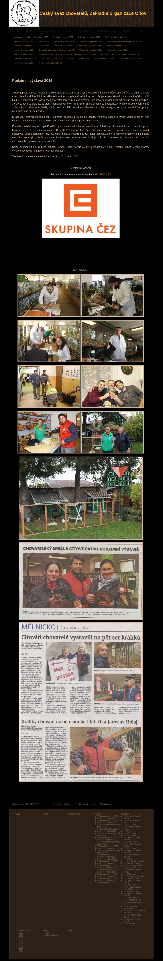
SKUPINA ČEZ (102, 174)
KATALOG (80, 269)
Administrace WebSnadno (63, 804)
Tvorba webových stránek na (93, 804)
